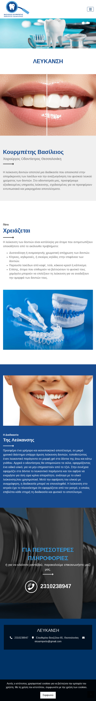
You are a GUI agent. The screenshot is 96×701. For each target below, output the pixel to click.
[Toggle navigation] (90, 9)
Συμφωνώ (48, 695)
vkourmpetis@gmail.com (48, 641)
